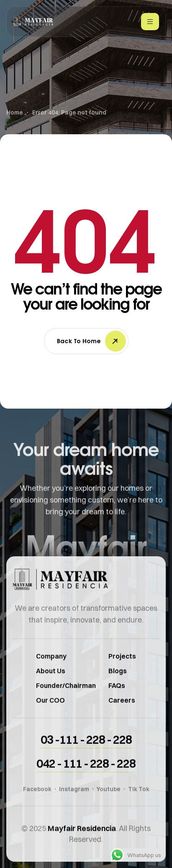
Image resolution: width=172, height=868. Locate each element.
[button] (86, 751)
